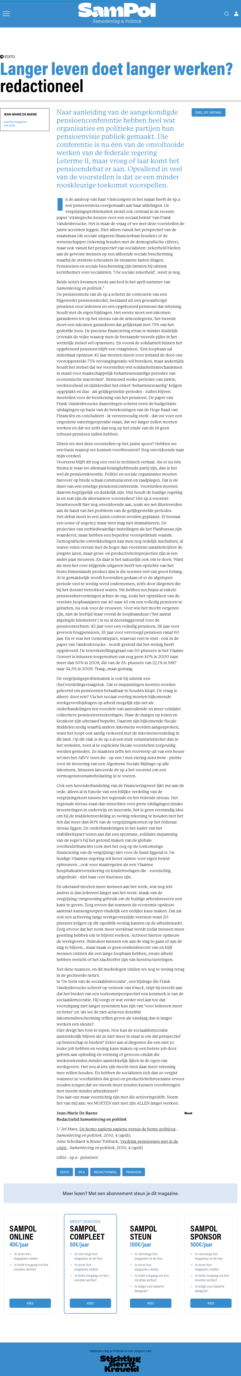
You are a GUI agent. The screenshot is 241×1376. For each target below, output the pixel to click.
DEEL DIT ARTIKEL (208, 112)
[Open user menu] (236, 13)
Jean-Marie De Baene (20, 114)
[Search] (226, 13)
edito (64, 1172)
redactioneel (105, 1172)
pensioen (133, 1172)
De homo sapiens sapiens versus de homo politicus (128, 1129)
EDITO (7, 57)
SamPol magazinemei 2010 (15, 123)
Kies (30, 1303)
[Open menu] (6, 13)
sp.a (81, 1172)
